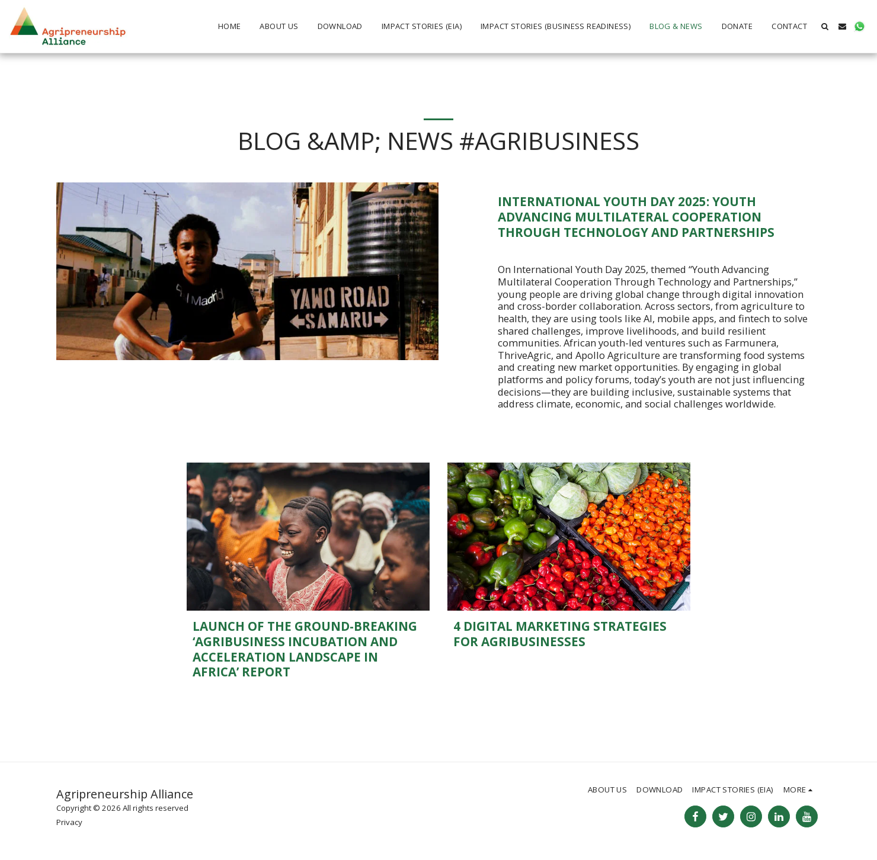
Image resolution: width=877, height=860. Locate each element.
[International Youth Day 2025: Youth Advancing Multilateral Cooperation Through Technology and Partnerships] (659, 217)
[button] (825, 26)
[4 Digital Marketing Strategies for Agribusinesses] (568, 634)
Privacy (69, 822)
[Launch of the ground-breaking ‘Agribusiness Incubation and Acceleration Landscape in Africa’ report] (308, 649)
